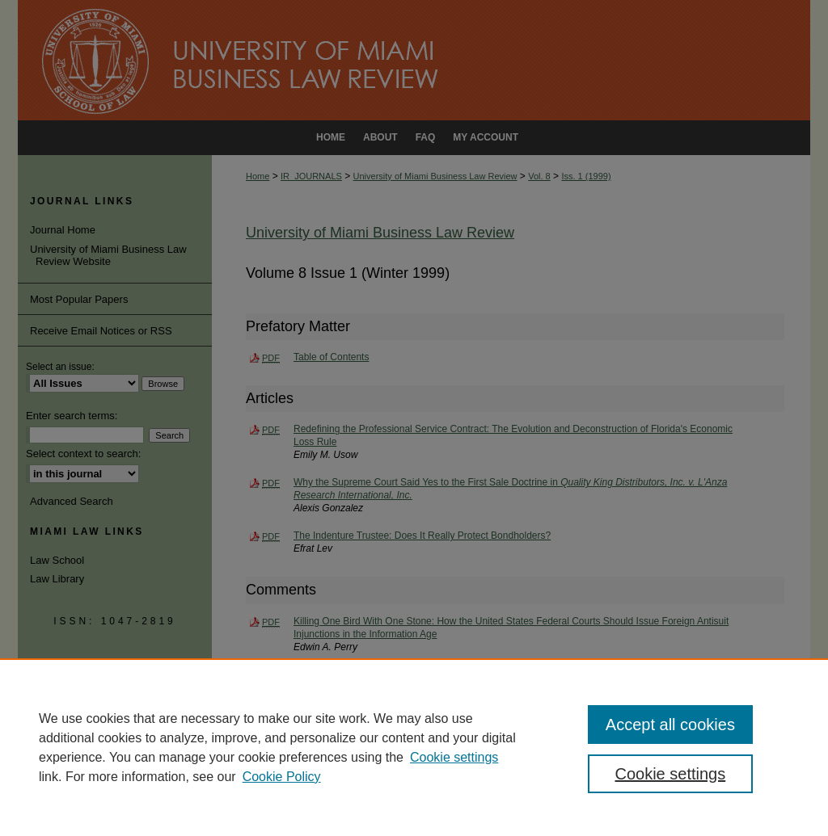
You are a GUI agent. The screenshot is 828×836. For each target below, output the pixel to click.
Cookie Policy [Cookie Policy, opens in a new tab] (282, 776)
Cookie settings (454, 757)
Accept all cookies (670, 724)
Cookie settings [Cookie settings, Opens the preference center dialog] (670, 774)
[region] (414, 747)
